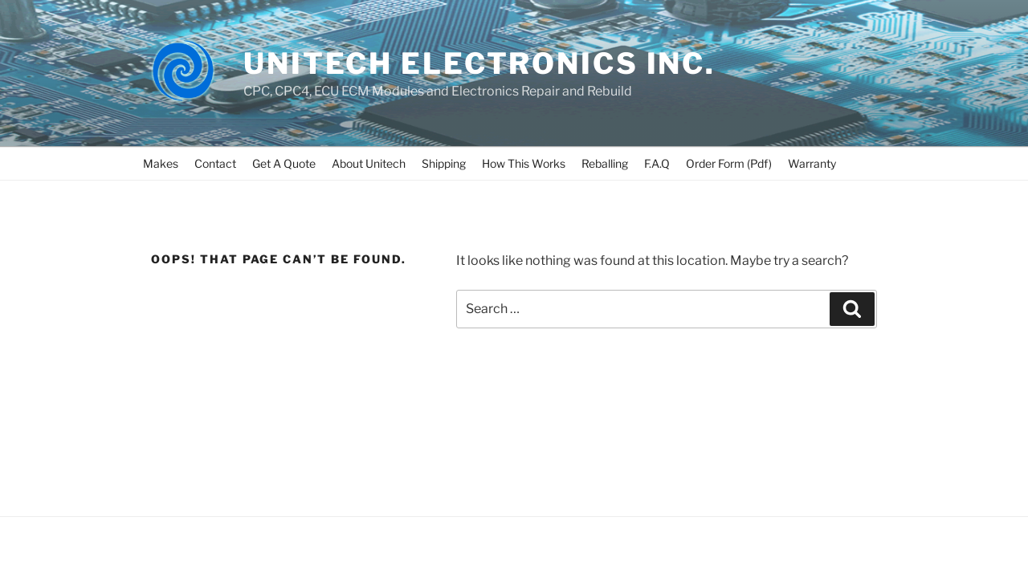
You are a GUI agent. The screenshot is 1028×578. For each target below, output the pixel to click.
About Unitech (369, 163)
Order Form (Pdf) (729, 163)
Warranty (812, 163)
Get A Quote (284, 163)
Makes (160, 163)
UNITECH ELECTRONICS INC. (479, 63)
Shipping (444, 163)
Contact (215, 163)
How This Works (523, 163)
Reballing (604, 163)
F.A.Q (657, 163)
